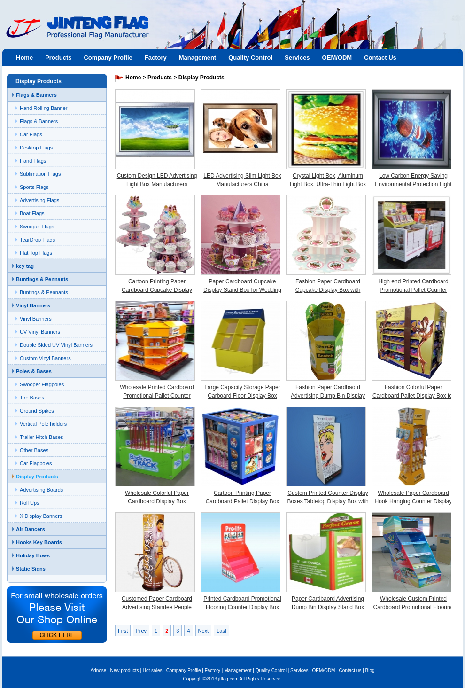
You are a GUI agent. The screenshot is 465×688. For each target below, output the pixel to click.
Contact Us (380, 57)
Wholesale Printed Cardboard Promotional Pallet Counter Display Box (157, 395)
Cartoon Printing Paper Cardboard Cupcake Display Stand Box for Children (157, 290)
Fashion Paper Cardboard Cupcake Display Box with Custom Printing (328, 290)
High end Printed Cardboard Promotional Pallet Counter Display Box (413, 290)
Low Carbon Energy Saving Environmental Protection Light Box (413, 184)
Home (24, 57)
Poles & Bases (34, 371)
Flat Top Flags (36, 253)
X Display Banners (41, 516)
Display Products (37, 476)
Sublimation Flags (40, 174)
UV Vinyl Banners (40, 332)
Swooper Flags (37, 226)
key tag (25, 266)
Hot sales (153, 670)
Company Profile (108, 57)
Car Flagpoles (36, 463)
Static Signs (31, 568)
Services (297, 57)
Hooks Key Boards (39, 542)
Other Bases (34, 450)
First (123, 630)
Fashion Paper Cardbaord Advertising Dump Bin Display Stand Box (328, 395)
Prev (141, 630)
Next (203, 630)
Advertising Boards (41, 490)
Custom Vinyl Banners (45, 358)
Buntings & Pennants (42, 279)
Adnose (98, 670)
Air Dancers (30, 529)
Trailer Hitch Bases (41, 437)
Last (221, 630)
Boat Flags (32, 213)
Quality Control (250, 57)
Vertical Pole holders (43, 424)
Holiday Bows (33, 555)
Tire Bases (32, 397)
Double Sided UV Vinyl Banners (56, 345)
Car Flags (31, 134)
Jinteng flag (72, 36)
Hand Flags (33, 161)
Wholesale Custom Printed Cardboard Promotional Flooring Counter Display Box (413, 607)
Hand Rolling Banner (44, 108)
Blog (370, 670)
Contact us (350, 670)
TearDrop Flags (37, 239)
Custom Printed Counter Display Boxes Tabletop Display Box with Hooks (327, 501)
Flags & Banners (36, 95)
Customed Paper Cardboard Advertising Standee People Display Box (157, 607)
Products (58, 57)
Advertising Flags (39, 200)
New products (124, 670)
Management (197, 57)
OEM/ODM (337, 57)
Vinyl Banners (33, 305)
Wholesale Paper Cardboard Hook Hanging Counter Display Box (413, 501)
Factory (156, 57)
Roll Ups (29, 503)
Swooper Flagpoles (42, 384)
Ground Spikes (37, 411)
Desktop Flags (36, 147)
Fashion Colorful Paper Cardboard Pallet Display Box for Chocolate (413, 395)
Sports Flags (34, 187)
